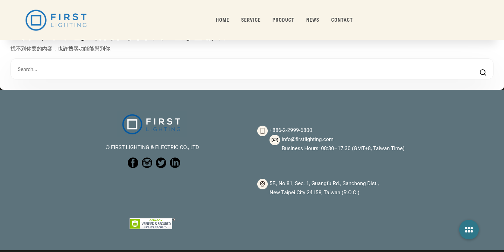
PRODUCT (283, 20)
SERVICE (251, 20)
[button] (469, 229)
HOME (223, 20)
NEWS (313, 20)
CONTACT (342, 20)
